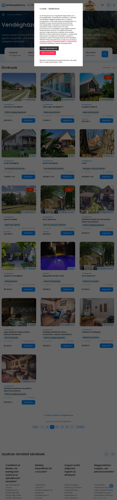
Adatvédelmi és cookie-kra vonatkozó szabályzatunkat (58, 40)
